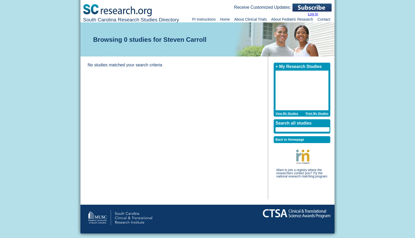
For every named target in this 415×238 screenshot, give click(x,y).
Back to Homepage (290, 139)
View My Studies (287, 113)
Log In (313, 14)
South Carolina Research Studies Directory (131, 19)
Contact (324, 19)
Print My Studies (317, 113)
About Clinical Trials (250, 19)
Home (225, 19)
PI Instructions (204, 19)
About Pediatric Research (292, 19)
